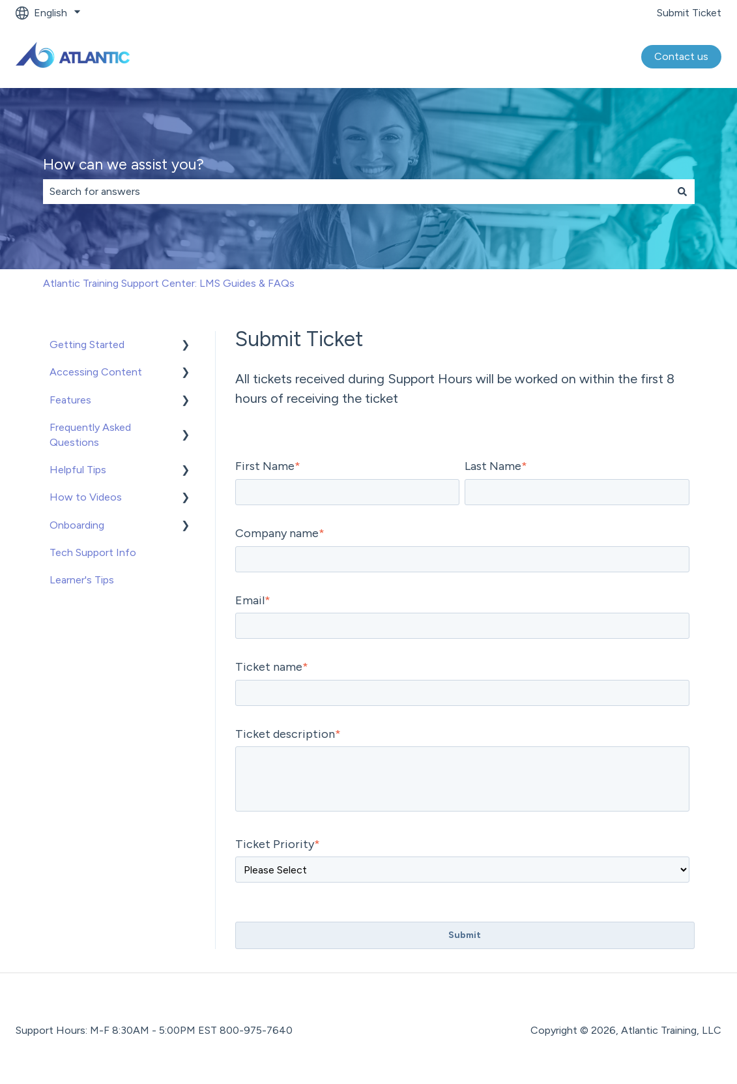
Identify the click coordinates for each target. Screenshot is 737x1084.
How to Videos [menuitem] (86, 497)
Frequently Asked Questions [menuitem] (90, 434)
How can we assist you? (123, 164)
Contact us (681, 56)
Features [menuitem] (70, 400)
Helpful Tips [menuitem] (78, 469)
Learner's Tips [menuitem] (82, 580)
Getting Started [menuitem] (87, 344)
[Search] (682, 191)
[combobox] (356, 191)
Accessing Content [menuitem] (96, 372)
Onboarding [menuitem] (77, 525)
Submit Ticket (689, 13)
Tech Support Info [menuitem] (93, 552)
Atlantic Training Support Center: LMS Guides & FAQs (169, 283)
